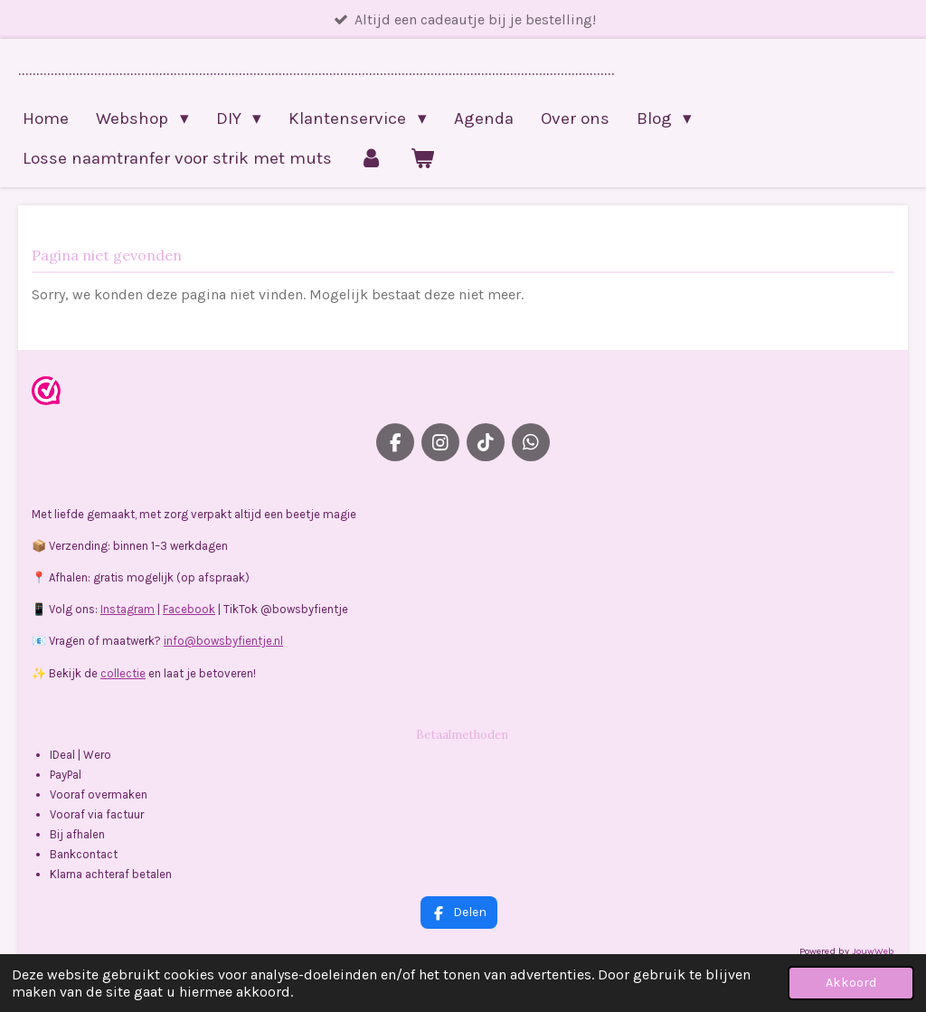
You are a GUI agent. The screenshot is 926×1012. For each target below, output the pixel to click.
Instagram (127, 609)
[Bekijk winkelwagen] (423, 158)
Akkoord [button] (851, 982)
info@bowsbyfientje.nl (223, 641)
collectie (123, 673)
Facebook (189, 609)
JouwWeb (873, 951)
